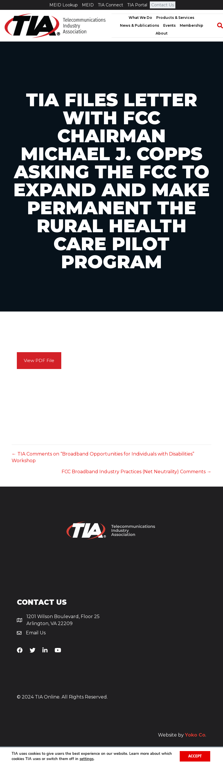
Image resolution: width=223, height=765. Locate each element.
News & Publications (139, 25)
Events (169, 25)
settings (98, 758)
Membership (191, 25)
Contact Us (162, 5)
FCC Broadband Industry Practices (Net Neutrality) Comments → (136, 471)
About (162, 33)
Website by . (182, 735)
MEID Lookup (63, 5)
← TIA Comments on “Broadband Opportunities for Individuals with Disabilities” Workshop (103, 457)
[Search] (217, 25)
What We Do (140, 17)
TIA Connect (110, 5)
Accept (195, 755)
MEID (88, 5)
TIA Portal (137, 5)
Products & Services (175, 17)
